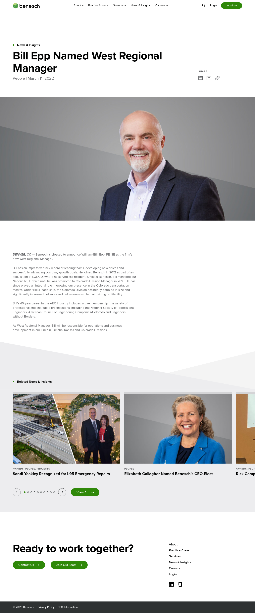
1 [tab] (25, 492)
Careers (161, 6)
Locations (231, 5)
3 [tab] (31, 492)
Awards (18, 469)
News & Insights (141, 6)
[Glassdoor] (180, 584)
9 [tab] (51, 492)
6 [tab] (41, 492)
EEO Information (68, 607)
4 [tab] (34, 492)
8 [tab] (47, 492)
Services (119, 6)
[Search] (203, 5)
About (78, 6)
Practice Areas (98, 6)
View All (82, 492)
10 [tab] (54, 492)
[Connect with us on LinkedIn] (171, 584)
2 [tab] (28, 492)
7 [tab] (44, 492)
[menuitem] (78, 5)
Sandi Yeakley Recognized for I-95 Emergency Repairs (61, 474)
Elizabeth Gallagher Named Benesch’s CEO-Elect (168, 474)
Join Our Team (66, 565)
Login (213, 5)
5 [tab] (38, 492)
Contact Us (26, 565)
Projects (43, 469)
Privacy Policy (46, 607)
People (30, 469)
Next (63, 492)
